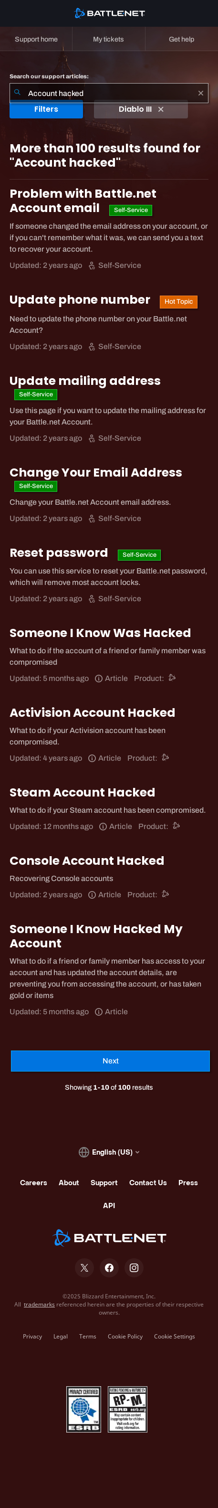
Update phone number (81, 299)
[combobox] (109, 93)
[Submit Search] (17, 93)
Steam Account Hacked (83, 792)
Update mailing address (85, 380)
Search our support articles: (49, 76)
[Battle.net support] (172, 678)
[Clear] (200, 93)
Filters (46, 109)
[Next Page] (110, 1061)
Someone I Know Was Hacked (100, 633)
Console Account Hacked (87, 860)
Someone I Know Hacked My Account (96, 936)
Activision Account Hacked (93, 712)
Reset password (60, 552)
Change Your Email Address (96, 472)
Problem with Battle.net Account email (83, 200)
